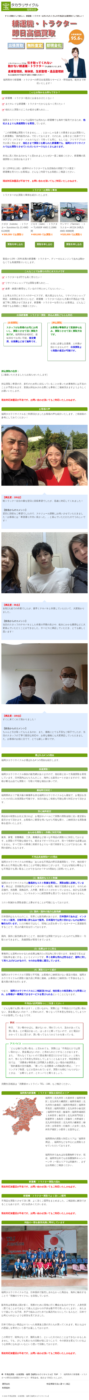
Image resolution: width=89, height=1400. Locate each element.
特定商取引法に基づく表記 (58, 1384)
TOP (31, 1374)
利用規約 (6, 1388)
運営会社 (6, 1384)
